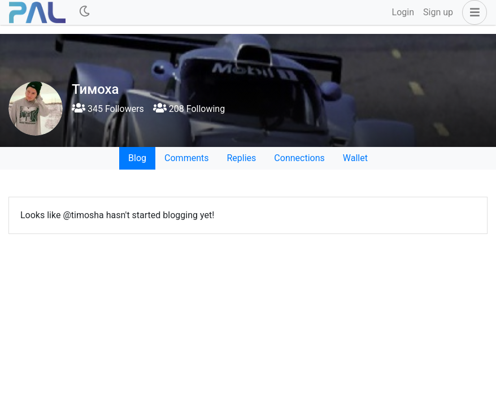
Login (403, 12)
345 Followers (108, 108)
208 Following (189, 108)
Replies (241, 158)
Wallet (355, 158)
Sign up (438, 12)
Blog (137, 158)
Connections (299, 158)
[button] (472, 12)
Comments (186, 158)
